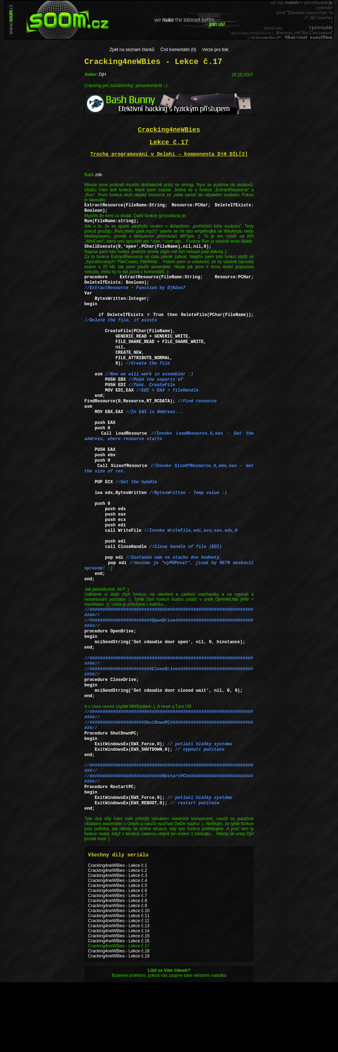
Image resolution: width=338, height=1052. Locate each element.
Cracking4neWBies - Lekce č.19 (119, 1025)
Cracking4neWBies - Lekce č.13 (119, 995)
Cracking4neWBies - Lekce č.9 (117, 975)
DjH (102, 74)
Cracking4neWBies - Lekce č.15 (119, 1005)
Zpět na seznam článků (132, 49)
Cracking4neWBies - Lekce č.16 (119, 1010)
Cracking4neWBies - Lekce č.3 (117, 945)
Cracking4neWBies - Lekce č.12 (119, 990)
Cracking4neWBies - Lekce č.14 (119, 1000)
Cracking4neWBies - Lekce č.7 (117, 965)
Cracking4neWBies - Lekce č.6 (117, 960)
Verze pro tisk (215, 49)
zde (98, 174)
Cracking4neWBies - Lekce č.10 (119, 980)
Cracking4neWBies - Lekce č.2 (117, 940)
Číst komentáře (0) (178, 49)
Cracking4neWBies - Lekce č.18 (119, 1020)
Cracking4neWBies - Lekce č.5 (117, 955)
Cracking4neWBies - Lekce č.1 (117, 935)
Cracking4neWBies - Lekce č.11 (119, 985)
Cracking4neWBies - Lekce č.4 (117, 950)
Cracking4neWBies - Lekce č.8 (117, 970)
